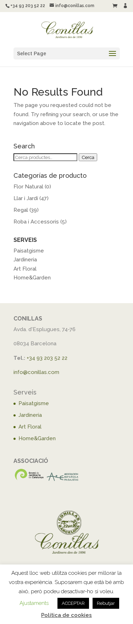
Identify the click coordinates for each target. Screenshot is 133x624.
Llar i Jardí (25, 198)
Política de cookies (66, 615)
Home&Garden (32, 277)
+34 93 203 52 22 (47, 358)
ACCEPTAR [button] (73, 603)
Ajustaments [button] (34, 603)
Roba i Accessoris (36, 222)
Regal (20, 210)
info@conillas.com (36, 372)
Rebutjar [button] (106, 603)
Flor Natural (28, 186)
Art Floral (25, 269)
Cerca (88, 157)
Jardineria (25, 259)
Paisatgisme (28, 251)
